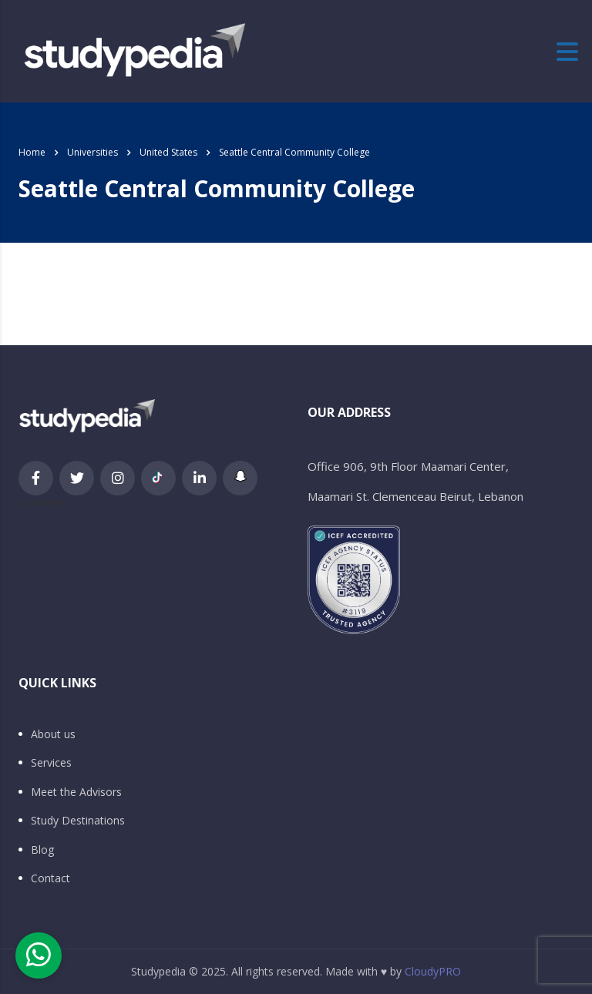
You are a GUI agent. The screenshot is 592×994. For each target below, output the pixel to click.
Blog (42, 850)
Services (51, 763)
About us (53, 734)
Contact (50, 878)
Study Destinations (78, 821)
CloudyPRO (433, 971)
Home (31, 152)
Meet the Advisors (76, 792)
